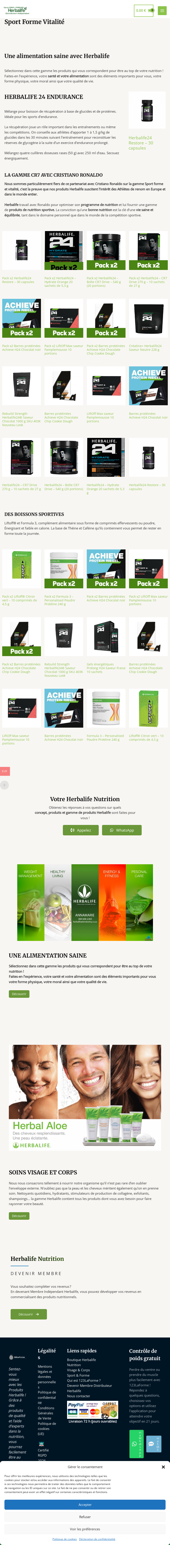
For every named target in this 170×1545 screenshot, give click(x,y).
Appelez (81, 830)
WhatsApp (122, 830)
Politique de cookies (64, 1539)
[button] (163, 1467)
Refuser (85, 1517)
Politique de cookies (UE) (47, 1428)
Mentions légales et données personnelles (47, 1376)
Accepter (85, 1504)
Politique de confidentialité (47, 1397)
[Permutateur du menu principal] (162, 10)
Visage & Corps (78, 1370)
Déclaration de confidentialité (97, 1539)
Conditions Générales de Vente (46, 1413)
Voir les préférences (85, 1529)
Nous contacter (78, 1396)
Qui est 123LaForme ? (83, 1380)
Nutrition (74, 1365)
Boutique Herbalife (81, 1359)
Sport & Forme (78, 1375)
